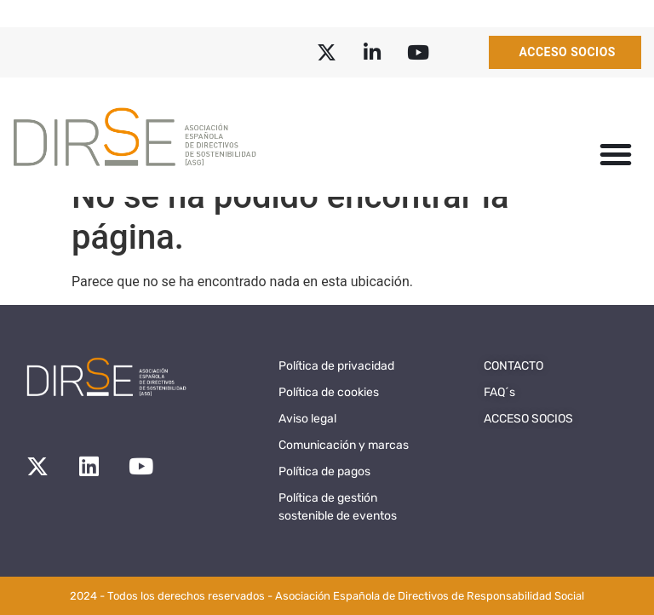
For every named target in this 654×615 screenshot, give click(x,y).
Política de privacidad (336, 366)
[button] (615, 154)
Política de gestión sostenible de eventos (337, 507)
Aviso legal (307, 418)
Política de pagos (324, 471)
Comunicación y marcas (343, 445)
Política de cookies (328, 392)
